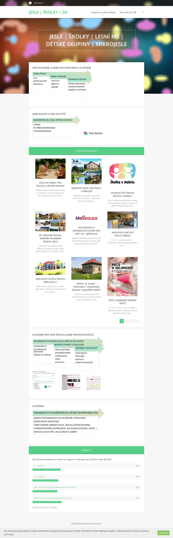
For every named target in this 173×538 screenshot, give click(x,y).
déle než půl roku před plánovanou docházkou (55, 487)
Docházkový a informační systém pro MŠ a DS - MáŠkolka (86, 230)
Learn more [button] (9, 534)
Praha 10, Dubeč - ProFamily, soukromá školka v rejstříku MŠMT (86, 286)
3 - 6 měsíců (39, 476)
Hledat (30, 3)
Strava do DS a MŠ (128, 12)
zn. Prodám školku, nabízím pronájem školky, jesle (50, 238)
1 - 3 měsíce (39, 465)
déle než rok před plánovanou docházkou (52, 498)
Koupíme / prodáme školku (103, 13)
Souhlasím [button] (163, 533)
